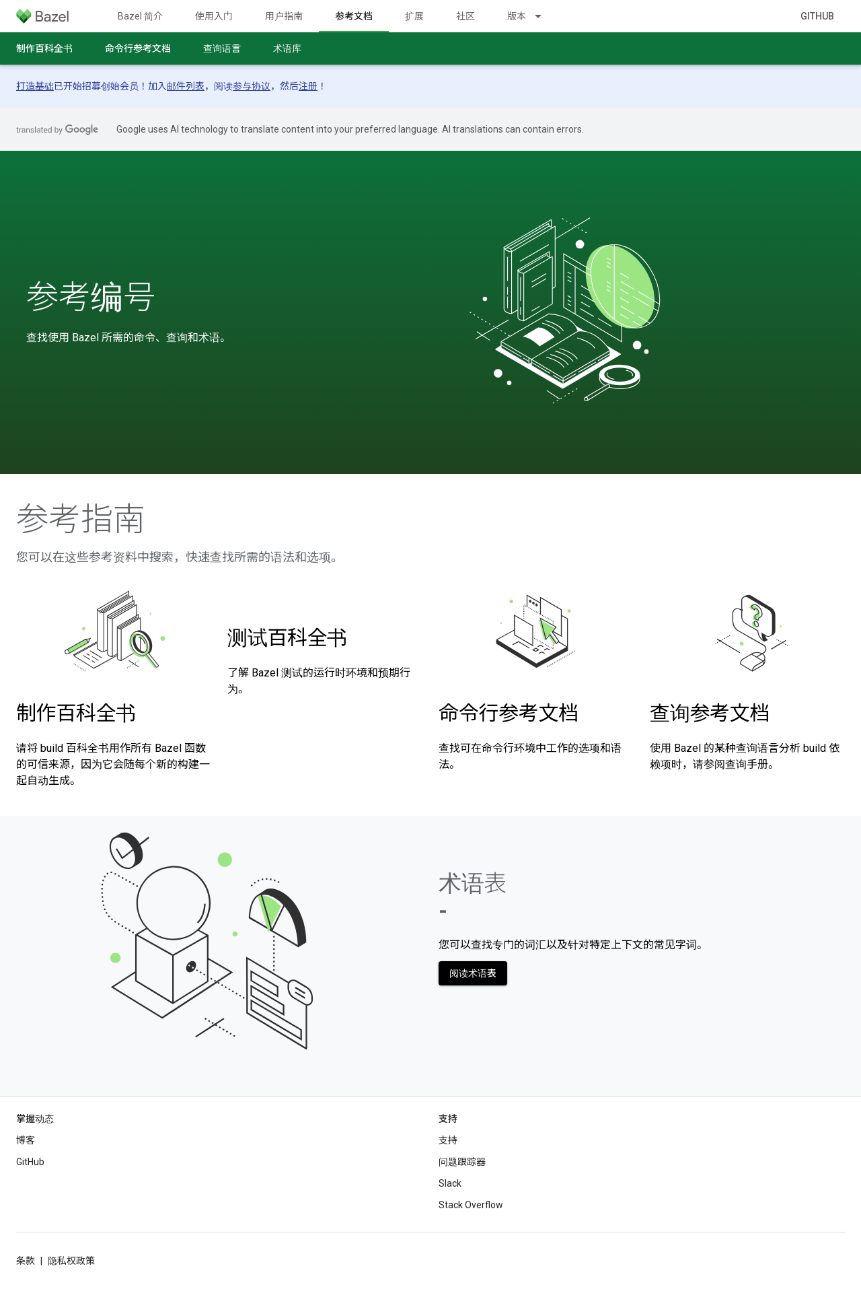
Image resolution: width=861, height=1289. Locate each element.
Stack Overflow (471, 1204)
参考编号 (90, 297)
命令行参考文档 (138, 48)
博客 (25, 1140)
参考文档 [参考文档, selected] (354, 16)
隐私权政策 (71, 1260)
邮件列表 (185, 86)
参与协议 (251, 86)
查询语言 (222, 48)
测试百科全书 (287, 638)
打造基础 (35, 86)
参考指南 (80, 519)
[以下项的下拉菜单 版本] (544, 16)
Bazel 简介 (140, 16)
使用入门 (214, 16)
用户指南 (284, 16)
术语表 (473, 897)
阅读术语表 (472, 973)
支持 (448, 1140)
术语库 (287, 48)
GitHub (817, 16)
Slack (450, 1183)
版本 (516, 16)
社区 (465, 16)
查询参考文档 (710, 713)
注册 (308, 86)
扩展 (414, 16)
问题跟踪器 (462, 1161)
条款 (25, 1260)
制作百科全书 (44, 48)
